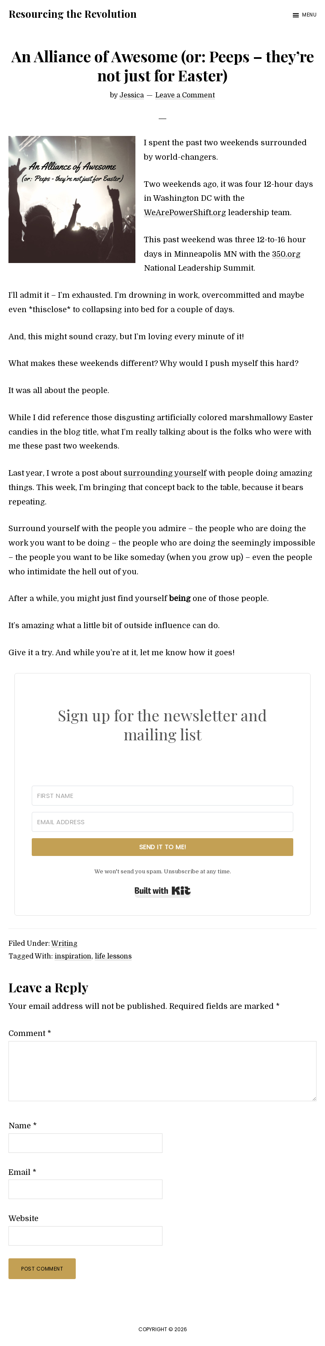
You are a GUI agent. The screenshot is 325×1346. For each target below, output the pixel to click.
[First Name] (162, 796)
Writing (64, 943)
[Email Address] (162, 822)
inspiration (73, 956)
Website (23, 1218)
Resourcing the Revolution (72, 13)
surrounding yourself (165, 473)
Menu (309, 14)
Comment (29, 1033)
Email (22, 1172)
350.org (286, 254)
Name (22, 1126)
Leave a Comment (185, 95)
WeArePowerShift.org (185, 212)
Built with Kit (163, 890)
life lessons (113, 956)
